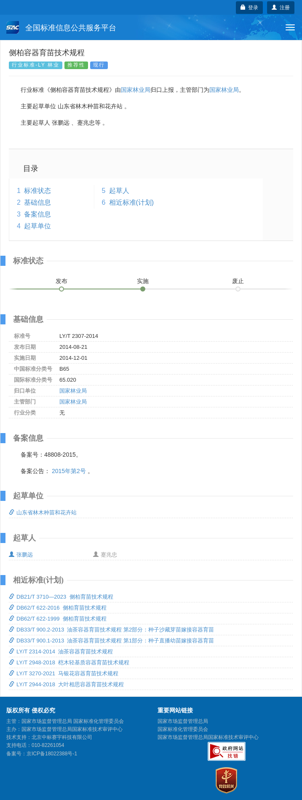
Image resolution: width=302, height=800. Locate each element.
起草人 (119, 190)
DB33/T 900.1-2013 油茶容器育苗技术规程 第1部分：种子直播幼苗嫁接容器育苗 (111, 640)
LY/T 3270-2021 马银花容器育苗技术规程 (63, 673)
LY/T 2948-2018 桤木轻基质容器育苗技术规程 (69, 662)
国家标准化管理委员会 (183, 729)
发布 (61, 281)
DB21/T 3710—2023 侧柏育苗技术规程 (61, 597)
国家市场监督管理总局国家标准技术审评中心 (208, 737)
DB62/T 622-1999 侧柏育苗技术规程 (58, 618)
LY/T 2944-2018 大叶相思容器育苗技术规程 (66, 684)
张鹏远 (21, 554)
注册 (281, 8)
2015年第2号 (69, 471)
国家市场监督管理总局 (183, 721)
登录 (250, 8)
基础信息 (37, 202)
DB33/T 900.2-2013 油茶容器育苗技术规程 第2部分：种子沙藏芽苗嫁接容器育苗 (111, 629)
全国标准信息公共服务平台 (61, 27)
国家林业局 (135, 89)
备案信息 (37, 214)
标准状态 (37, 190)
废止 (238, 281)
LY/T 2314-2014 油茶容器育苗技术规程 (61, 651)
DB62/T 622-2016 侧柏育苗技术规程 (58, 608)
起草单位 (37, 226)
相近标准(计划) (131, 202)
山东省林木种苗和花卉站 (43, 512)
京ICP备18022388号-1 (52, 754)
